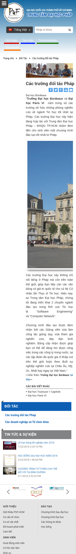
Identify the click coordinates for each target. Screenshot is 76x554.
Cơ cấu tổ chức (11, 517)
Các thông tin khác (51, 522)
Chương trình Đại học (52, 517)
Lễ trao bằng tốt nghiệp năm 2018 (36, 442)
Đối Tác (23, 58)
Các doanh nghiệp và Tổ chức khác (27, 422)
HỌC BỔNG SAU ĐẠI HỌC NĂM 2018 (37, 455)
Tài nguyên (12, 47)
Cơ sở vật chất (10, 522)
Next (67, 492)
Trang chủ (8, 58)
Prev (8, 492)
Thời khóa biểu (47, 40)
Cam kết (7, 531)
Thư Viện (28, 40)
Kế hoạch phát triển (13, 526)
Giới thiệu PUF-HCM (13, 512)
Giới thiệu (11, 40)
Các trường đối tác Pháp (45, 58)
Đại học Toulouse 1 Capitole (44, 391)
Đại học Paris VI (37, 395)
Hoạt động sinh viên (14, 543)
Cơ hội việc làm (11, 548)
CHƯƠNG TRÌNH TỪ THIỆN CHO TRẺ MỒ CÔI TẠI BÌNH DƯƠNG (37, 470)
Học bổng (46, 526)
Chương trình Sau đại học (55, 512)
